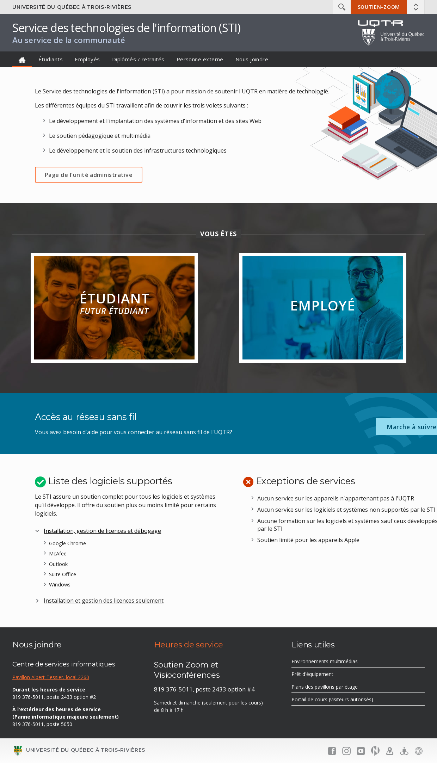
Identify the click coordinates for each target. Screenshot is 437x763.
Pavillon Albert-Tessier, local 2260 (50, 677)
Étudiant (114, 312)
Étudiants (50, 59)
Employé (322, 313)
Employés (87, 59)
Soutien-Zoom (379, 7)
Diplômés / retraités (138, 59)
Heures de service (188, 645)
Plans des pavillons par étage (334, 688)
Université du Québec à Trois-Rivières (71, 7)
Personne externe (200, 59)
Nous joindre (251, 59)
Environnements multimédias (334, 662)
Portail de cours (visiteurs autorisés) (342, 700)
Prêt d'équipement (322, 675)
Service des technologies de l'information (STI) (126, 27)
